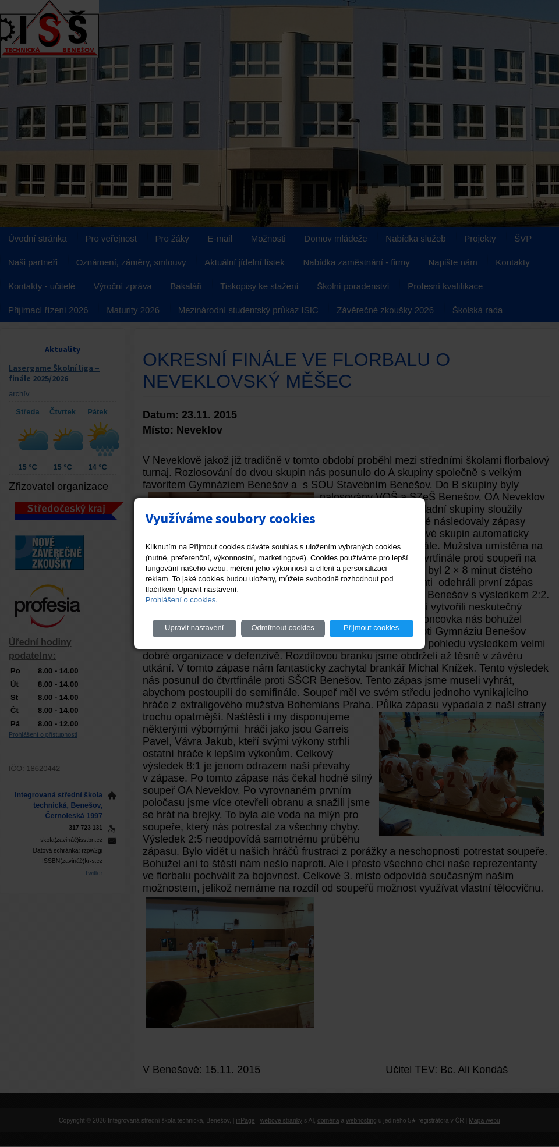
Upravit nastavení (194, 627)
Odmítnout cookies (282, 627)
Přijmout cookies (371, 627)
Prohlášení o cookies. (182, 599)
